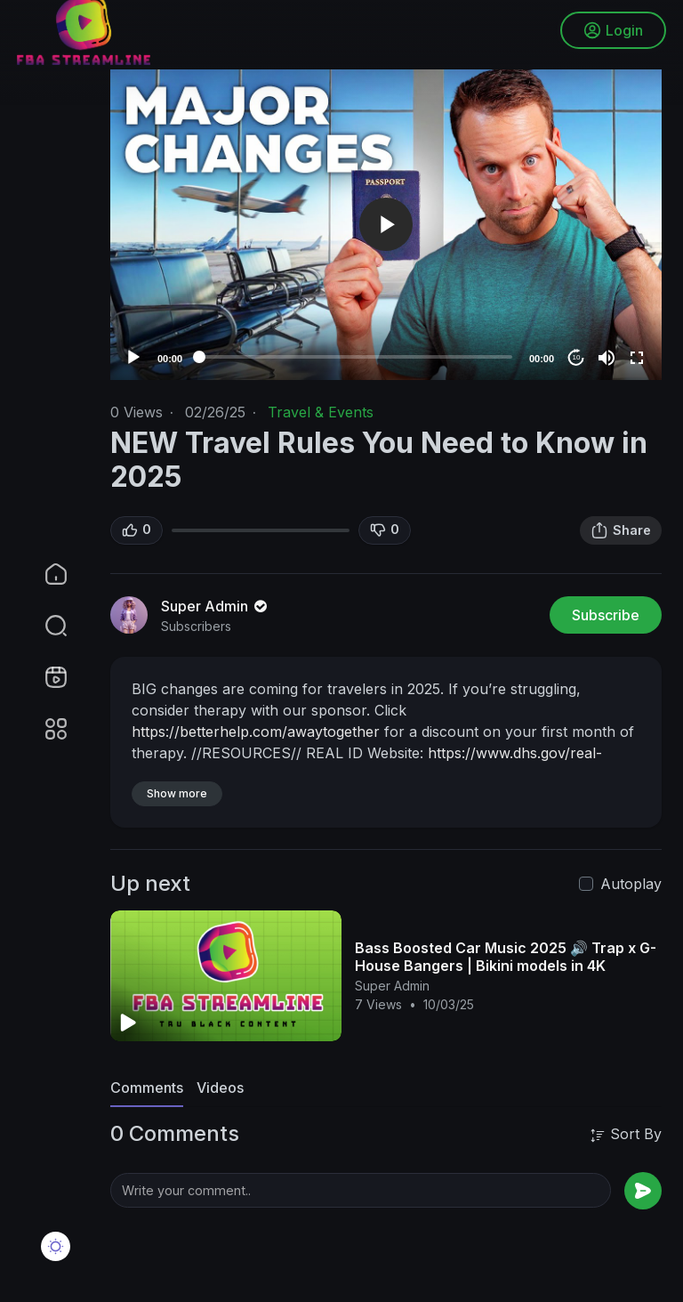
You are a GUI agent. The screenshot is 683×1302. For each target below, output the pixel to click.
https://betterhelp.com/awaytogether (256, 731)
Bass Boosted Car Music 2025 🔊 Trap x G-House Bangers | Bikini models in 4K (505, 956)
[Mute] (606, 358)
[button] (44, 625)
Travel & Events (321, 412)
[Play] (133, 358)
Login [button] (612, 31)
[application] (386, 224)
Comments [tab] (146, 1087)
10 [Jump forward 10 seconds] (577, 357)
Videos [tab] (220, 1087)
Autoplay (631, 884)
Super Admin (215, 606)
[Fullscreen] (637, 358)
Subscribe (605, 615)
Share (621, 530)
